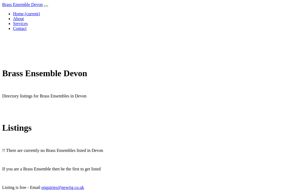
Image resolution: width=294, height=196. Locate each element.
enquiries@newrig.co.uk (62, 187)
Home (26, 13)
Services (20, 23)
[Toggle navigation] (46, 6)
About (18, 18)
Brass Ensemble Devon (22, 4)
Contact (20, 28)
